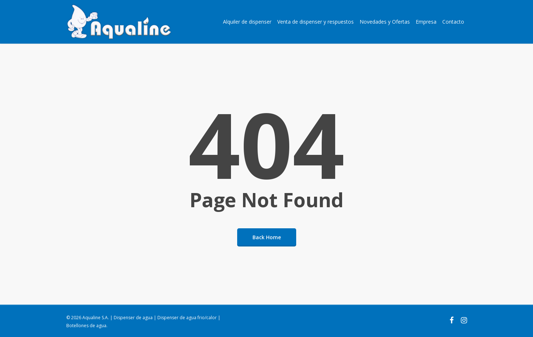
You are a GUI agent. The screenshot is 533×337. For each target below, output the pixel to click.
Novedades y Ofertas (385, 21)
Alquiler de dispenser (247, 21)
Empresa (426, 21)
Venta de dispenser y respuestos (315, 21)
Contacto (453, 21)
